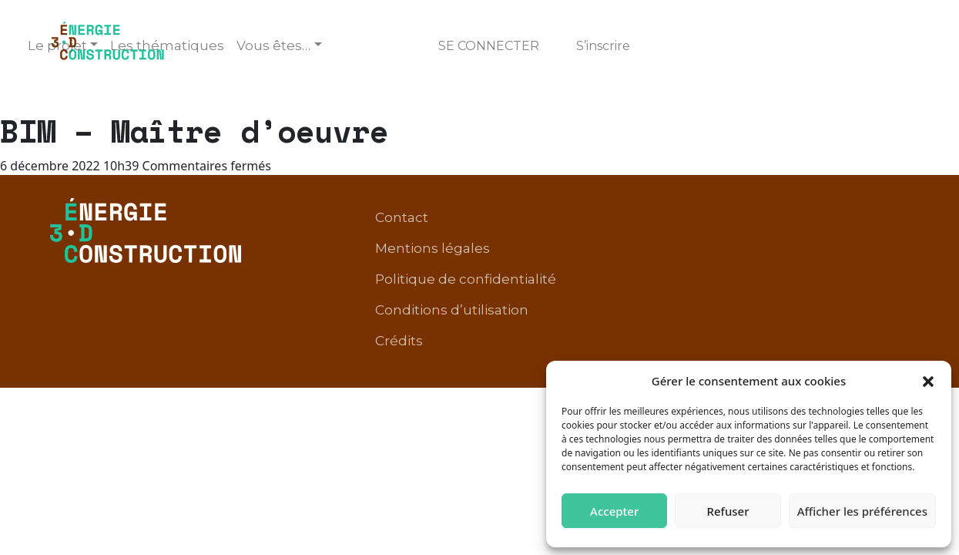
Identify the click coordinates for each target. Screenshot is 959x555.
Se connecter (488, 46)
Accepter (614, 511)
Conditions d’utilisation (758, 242)
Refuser (727, 511)
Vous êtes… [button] (273, 45)
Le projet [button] (57, 45)
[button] (928, 380)
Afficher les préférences (862, 511)
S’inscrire (603, 46)
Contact (541, 219)
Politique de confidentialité (811, 219)
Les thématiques (167, 45)
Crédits (878, 242)
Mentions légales (644, 219)
